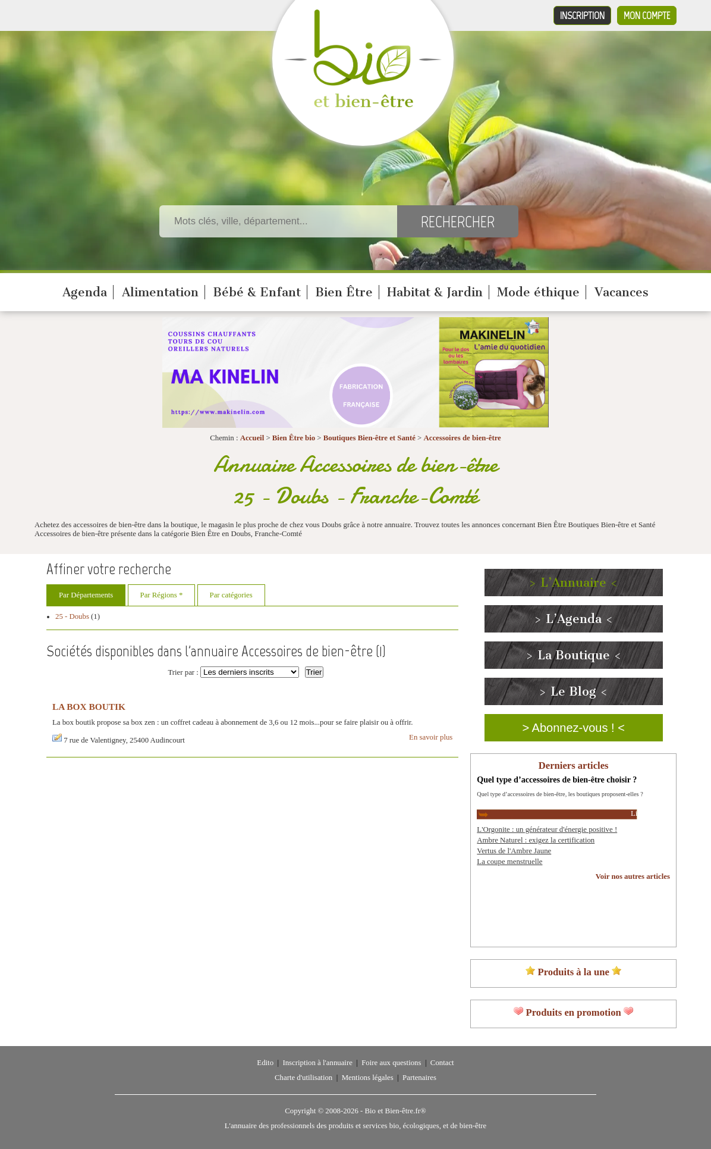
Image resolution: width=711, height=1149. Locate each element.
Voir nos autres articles (633, 876)
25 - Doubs (72, 616)
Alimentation (160, 292)
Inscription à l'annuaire (317, 1063)
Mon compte (647, 15)
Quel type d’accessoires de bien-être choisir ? (557, 779)
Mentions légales (368, 1077)
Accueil (252, 438)
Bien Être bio (293, 438)
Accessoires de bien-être (462, 438)
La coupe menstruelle (509, 861)
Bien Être (344, 292)
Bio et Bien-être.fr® (395, 1111)
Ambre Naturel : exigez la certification (535, 840)
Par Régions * (161, 595)
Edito (265, 1063)
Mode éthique (538, 292)
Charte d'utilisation (303, 1077)
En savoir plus (430, 737)
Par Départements (86, 595)
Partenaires (419, 1077)
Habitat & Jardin (435, 292)
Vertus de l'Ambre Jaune (514, 851)
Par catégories (231, 595)
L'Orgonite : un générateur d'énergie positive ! (547, 829)
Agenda (84, 292)
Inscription (582, 15)
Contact (442, 1063)
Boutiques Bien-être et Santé (369, 438)
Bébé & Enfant (257, 292)
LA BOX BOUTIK (88, 707)
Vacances (621, 292)
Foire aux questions (391, 1063)
